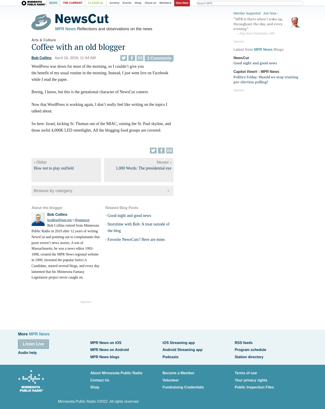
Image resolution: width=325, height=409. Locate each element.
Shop (94, 384)
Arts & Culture (47, 41)
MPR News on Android (109, 349)
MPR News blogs (104, 356)
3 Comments (163, 59)
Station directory (249, 356)
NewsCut (241, 57)
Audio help (27, 352)
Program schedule (250, 349)
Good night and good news (133, 216)
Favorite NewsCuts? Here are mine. (140, 240)
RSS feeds (244, 342)
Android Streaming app (182, 349)
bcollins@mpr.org (63, 221)
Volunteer (170, 377)
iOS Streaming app (178, 342)
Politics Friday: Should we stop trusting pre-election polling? (265, 79)
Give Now (183, 3)
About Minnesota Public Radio (116, 371)
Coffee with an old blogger (82, 48)
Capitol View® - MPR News (256, 71)
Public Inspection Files (254, 384)
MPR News (69, 29)
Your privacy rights (251, 377)
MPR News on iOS (105, 342)
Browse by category (57, 192)
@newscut (86, 221)
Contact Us (99, 377)
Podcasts (170, 356)
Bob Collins (45, 59)
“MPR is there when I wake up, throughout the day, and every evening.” (267, 25)
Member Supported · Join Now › (255, 12)
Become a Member (178, 371)
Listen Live (33, 344)
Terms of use (246, 371)
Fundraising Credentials (183, 384)
